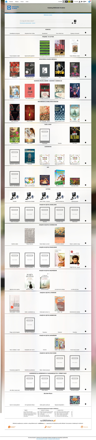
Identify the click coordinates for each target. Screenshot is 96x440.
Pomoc (22, 1)
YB (69, 1)
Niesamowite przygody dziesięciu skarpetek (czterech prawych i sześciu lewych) (52, 411)
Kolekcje (33, 23)
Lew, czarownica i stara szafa (28, 411)
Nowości (11, 1)
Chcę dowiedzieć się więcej (41, 438)
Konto (27, 1)
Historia (16, 1)
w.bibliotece (41, 423)
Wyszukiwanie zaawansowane (25, 23)
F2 (84, 1)
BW (66, 1)
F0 (79, 1)
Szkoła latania (26, 416)
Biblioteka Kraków (48, 15)
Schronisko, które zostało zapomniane (62, 416)
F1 (81, 1)
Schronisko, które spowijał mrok (45, 416)
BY (72, 1)
